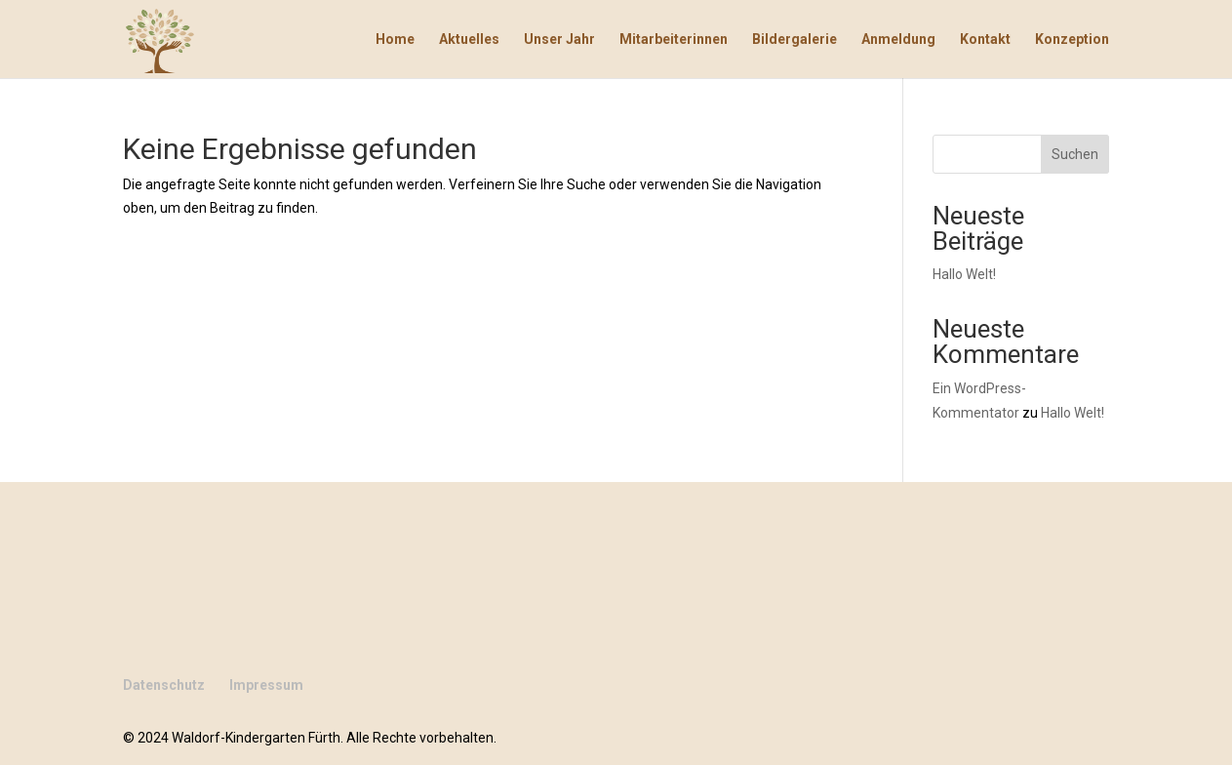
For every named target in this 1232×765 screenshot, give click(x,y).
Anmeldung (898, 39)
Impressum (266, 685)
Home (395, 39)
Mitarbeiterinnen (673, 39)
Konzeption (1072, 39)
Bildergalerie (794, 39)
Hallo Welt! (964, 274)
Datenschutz (164, 685)
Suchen (1075, 154)
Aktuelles (469, 39)
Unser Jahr (559, 39)
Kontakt (985, 39)
